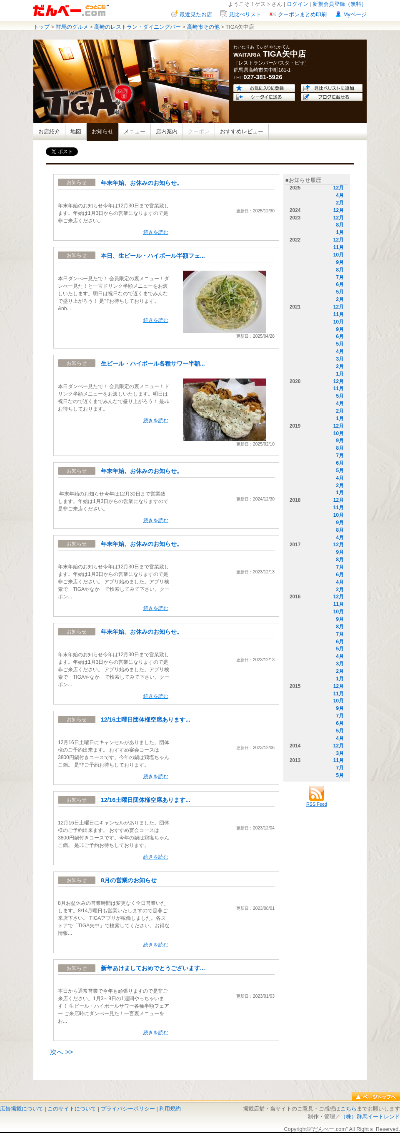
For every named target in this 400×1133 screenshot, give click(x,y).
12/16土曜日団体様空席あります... (145, 719)
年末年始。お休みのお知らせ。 (141, 182)
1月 (340, 232)
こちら (348, 1109)
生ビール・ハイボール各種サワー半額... (153, 363)
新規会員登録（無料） (339, 4)
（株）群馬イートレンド (370, 1116)
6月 (340, 284)
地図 (75, 131)
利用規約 (170, 1109)
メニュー (134, 131)
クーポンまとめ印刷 (302, 14)
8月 (340, 225)
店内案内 (167, 131)
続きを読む (155, 232)
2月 (340, 203)
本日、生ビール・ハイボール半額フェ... (153, 255)
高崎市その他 (203, 27)
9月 (340, 262)
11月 (338, 247)
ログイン (297, 4)
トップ (41, 27)
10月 (338, 255)
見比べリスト (245, 14)
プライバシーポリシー (128, 1109)
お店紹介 (49, 131)
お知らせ (102, 131)
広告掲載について (21, 1109)
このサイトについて (72, 1109)
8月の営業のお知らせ (129, 880)
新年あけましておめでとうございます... (153, 968)
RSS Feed (316, 802)
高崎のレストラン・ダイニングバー (137, 27)
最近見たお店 (196, 14)
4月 (340, 195)
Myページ (355, 14)
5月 (340, 292)
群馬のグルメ (72, 27)
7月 (340, 277)
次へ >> (61, 1052)
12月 (338, 188)
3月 (340, 359)
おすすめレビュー (241, 131)
